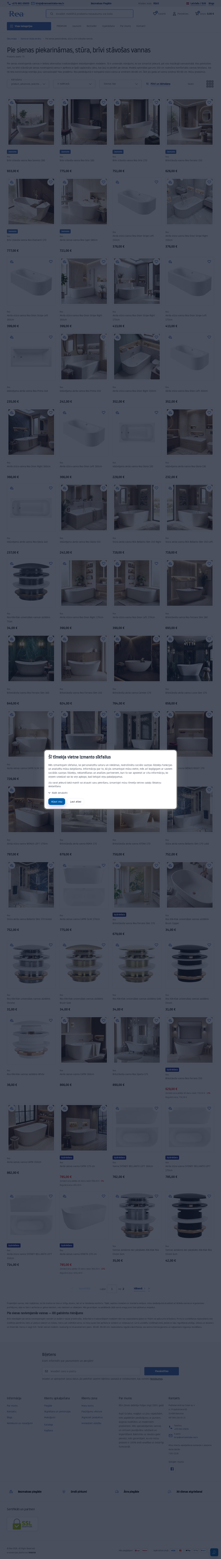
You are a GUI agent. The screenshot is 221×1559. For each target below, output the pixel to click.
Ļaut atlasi (75, 801)
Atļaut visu (56, 801)
